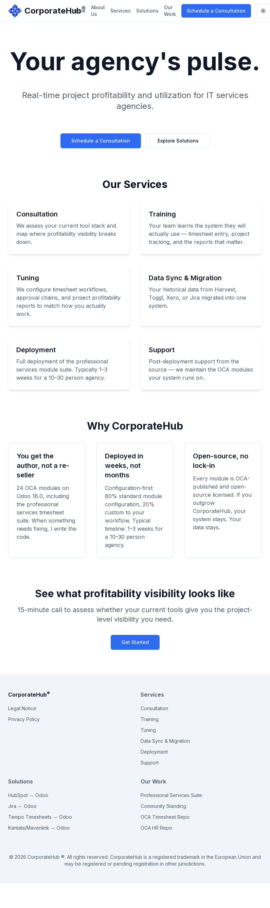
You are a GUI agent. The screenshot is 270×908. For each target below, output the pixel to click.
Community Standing (163, 806)
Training (150, 719)
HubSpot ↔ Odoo (28, 795)
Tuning (148, 730)
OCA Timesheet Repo (165, 817)
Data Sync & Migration (165, 741)
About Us (98, 10)
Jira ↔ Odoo (22, 806)
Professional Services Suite (171, 795)
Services (120, 11)
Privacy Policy (24, 719)
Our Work (170, 10)
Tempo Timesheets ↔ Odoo (40, 817)
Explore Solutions (178, 141)
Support (150, 762)
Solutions (147, 11)
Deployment (154, 752)
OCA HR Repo (156, 828)
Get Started (135, 642)
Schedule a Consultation (216, 11)
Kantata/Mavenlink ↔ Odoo (39, 828)
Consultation (154, 708)
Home (79, 11)
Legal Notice (22, 708)
